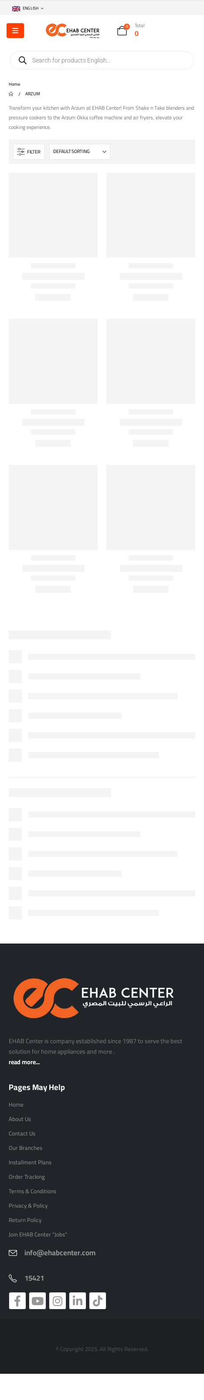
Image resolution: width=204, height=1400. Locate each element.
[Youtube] (37, 1300)
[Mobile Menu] (15, 30)
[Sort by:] (79, 152)
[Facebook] (17, 1300)
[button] (29, 152)
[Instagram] (57, 1300)
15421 (34, 1278)
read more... (24, 1062)
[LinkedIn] (77, 1300)
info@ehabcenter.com (59, 1252)
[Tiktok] (97, 1300)
